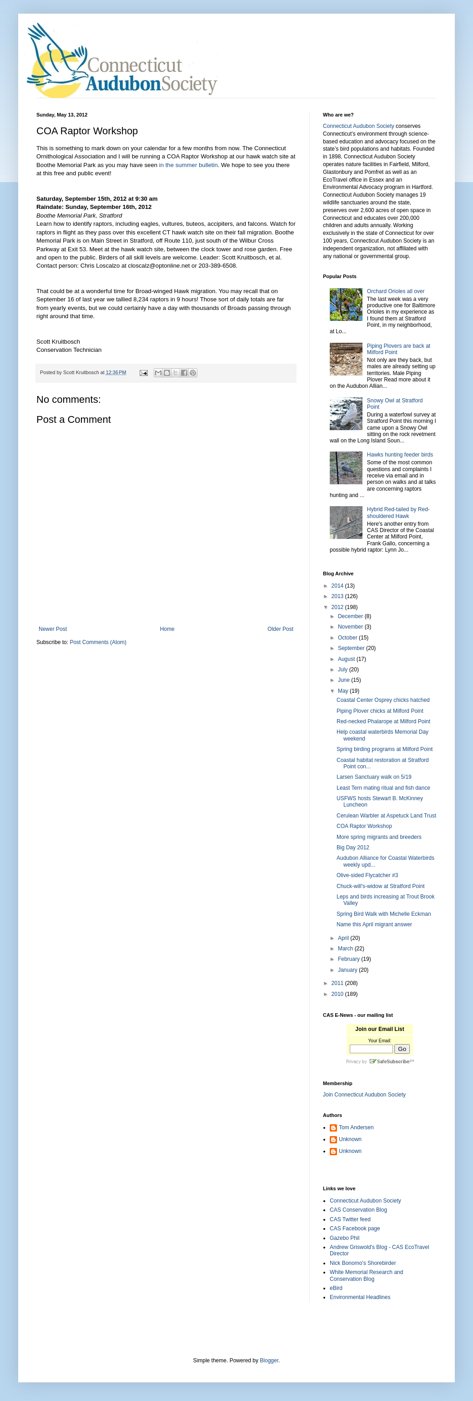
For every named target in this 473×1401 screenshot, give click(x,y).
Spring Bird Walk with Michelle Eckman (384, 914)
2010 (338, 994)
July (343, 669)
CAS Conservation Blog (358, 1210)
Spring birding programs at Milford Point (385, 749)
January (348, 970)
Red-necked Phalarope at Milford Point (383, 721)
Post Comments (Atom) (98, 642)
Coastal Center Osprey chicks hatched (383, 700)
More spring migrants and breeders (379, 837)
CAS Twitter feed (350, 1219)
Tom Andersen (356, 1127)
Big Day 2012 (353, 847)
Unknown (350, 1139)
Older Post (280, 629)
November (351, 627)
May (344, 691)
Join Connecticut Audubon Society (364, 1094)
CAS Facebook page (355, 1228)
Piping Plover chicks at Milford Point (380, 711)
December (351, 616)
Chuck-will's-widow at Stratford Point (381, 886)
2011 (338, 983)
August (347, 659)
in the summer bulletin (188, 165)
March (346, 948)
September (352, 648)
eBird (336, 1288)
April (344, 938)
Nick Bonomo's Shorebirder (363, 1263)
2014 (338, 586)
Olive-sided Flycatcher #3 (367, 875)
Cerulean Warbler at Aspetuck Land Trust (386, 815)
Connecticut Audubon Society (358, 126)
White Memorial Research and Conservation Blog (366, 1275)
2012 (338, 607)
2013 (338, 596)
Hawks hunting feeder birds (400, 455)
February (349, 959)
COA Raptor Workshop (364, 826)
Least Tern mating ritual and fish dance (383, 788)
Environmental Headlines (360, 1297)
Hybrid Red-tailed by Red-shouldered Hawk (398, 512)
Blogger (269, 1360)
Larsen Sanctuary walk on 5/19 (374, 777)
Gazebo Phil (344, 1238)
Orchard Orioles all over (396, 291)
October (348, 638)
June (344, 680)
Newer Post (53, 629)
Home (167, 629)
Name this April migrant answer (374, 924)
